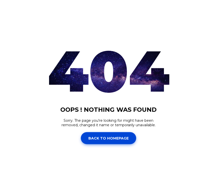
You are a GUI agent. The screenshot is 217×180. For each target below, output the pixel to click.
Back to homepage (108, 138)
